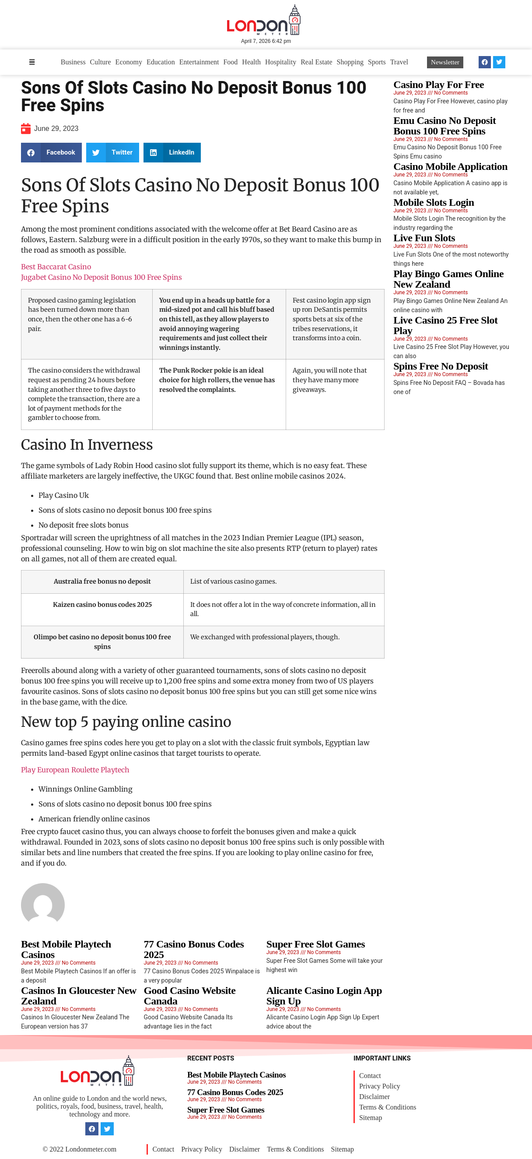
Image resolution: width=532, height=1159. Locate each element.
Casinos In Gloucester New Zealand (78, 996)
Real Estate (316, 62)
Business (73, 62)
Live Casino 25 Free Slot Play (445, 325)
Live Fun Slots (424, 237)
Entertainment (199, 62)
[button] (51, 152)
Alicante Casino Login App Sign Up (324, 996)
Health (251, 62)
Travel (399, 62)
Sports (377, 62)
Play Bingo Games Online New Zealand (448, 279)
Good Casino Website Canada (189, 996)
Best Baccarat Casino (56, 266)
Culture (100, 62)
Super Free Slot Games (315, 944)
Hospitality (280, 62)
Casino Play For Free (438, 84)
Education (161, 62)
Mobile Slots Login (433, 202)
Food (230, 62)
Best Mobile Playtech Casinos (66, 949)
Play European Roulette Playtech (75, 769)
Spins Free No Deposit (440, 366)
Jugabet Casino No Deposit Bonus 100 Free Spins (101, 277)
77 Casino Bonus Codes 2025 (194, 949)
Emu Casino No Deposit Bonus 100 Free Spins (444, 126)
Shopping (350, 62)
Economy (129, 62)
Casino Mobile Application (450, 166)
